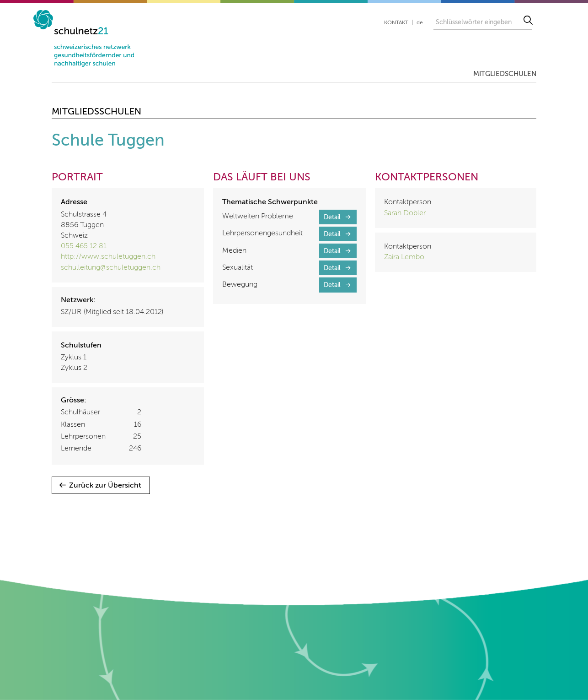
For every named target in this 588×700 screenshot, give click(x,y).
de (420, 23)
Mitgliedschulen (504, 74)
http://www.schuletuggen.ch (108, 256)
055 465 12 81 (84, 246)
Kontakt (396, 23)
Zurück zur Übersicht (105, 485)
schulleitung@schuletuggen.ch (110, 267)
